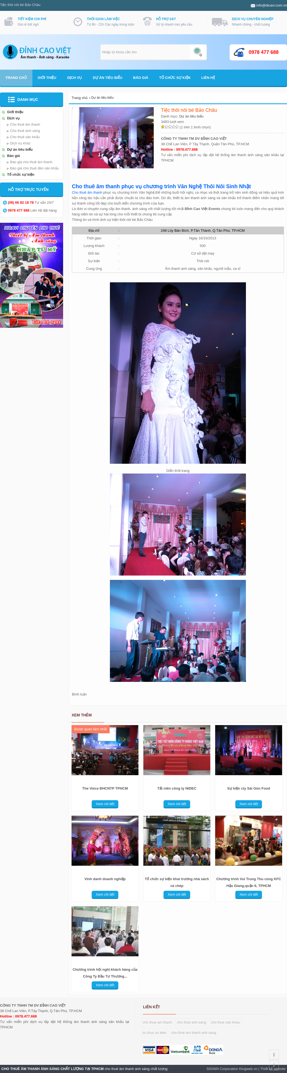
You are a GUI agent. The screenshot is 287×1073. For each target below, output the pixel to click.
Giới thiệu (47, 78)
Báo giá (140, 78)
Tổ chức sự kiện (174, 78)
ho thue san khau (226, 1022)
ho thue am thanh (158, 1022)
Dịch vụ (74, 78)
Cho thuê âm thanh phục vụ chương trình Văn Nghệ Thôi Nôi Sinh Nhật (161, 186)
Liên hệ (208, 78)
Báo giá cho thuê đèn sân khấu (34, 168)
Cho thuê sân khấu (25, 137)
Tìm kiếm (198, 52)
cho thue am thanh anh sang (193, 1033)
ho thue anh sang (192, 1022)
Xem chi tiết (105, 804)
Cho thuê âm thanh (25, 124)
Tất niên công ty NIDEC (176, 788)
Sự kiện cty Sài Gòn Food (248, 788)
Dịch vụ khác (20, 143)
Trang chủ (16, 78)
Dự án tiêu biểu (107, 78)
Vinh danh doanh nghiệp (105, 879)
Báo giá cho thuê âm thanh (31, 162)
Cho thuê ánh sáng (25, 131)
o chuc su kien (155, 1033)
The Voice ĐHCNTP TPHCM (105, 788)
